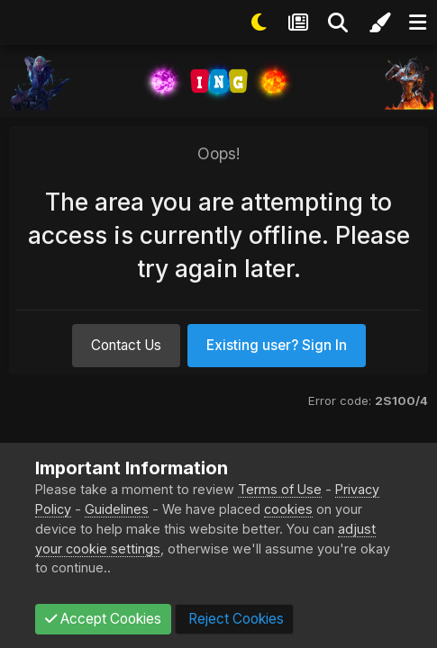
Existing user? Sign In (276, 345)
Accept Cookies (103, 618)
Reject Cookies (234, 618)
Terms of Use (280, 489)
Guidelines (117, 509)
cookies (288, 509)
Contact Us (126, 345)
